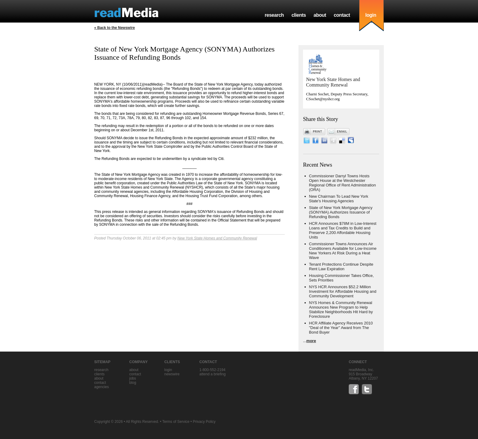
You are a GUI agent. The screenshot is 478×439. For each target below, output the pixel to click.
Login (168, 370)
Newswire (172, 374)
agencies (101, 387)
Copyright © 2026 (108, 422)
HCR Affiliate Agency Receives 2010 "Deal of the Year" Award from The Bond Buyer (341, 328)
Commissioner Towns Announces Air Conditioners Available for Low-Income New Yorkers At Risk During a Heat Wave (343, 251)
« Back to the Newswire (114, 28)
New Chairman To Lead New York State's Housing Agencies (338, 198)
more (311, 340)
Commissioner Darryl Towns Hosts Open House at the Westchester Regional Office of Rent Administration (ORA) (342, 183)
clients (298, 15)
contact (342, 15)
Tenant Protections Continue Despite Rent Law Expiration (341, 266)
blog (132, 383)
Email (338, 131)
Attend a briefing (212, 374)
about (319, 15)
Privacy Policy (204, 422)
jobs (132, 378)
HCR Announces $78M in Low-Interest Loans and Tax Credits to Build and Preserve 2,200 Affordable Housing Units (342, 230)
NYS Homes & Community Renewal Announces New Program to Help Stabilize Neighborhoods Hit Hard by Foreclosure (341, 309)
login (370, 15)
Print (314, 131)
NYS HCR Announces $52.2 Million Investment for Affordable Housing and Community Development (342, 291)
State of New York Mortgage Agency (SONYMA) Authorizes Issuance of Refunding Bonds (341, 212)
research (274, 15)
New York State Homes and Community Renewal (217, 238)
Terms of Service (175, 422)
